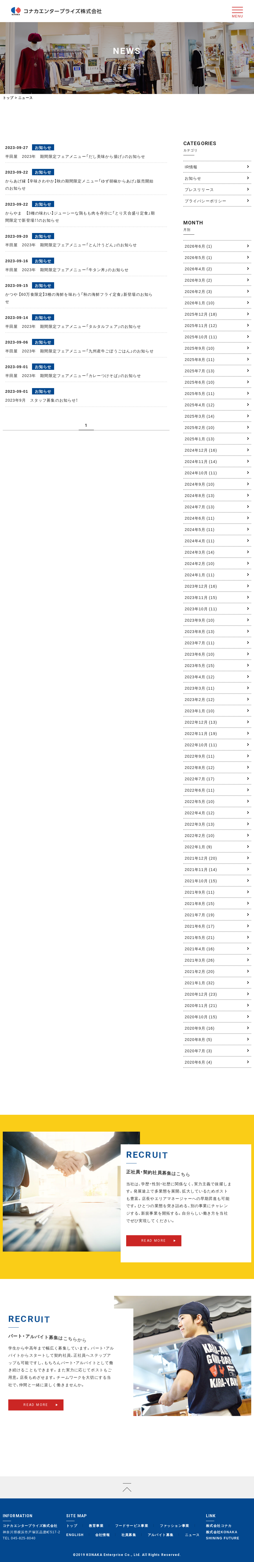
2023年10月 (201, 608)
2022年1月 (198, 846)
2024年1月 (200, 574)
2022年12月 (201, 722)
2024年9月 (200, 484)
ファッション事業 (174, 1525)
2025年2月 (200, 427)
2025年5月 (200, 393)
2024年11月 (201, 461)
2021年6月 (200, 926)
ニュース (192, 1534)
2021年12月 (201, 858)
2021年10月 (201, 880)
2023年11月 (201, 597)
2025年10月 (201, 336)
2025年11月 (201, 325)
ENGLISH (75, 1534)
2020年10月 (201, 1016)
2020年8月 (198, 1039)
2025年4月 (200, 404)
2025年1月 (200, 438)
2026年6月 (198, 246)
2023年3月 (200, 688)
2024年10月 (201, 472)
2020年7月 (198, 1050)
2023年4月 (200, 676)
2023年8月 (200, 631)
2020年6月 (198, 1062)
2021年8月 (200, 903)
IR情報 (191, 166)
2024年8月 (200, 495)
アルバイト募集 (161, 1534)
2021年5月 (200, 937)
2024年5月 (200, 529)
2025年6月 (200, 382)
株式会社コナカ (219, 1525)
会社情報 (102, 1534)
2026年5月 (198, 257)
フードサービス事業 (132, 1525)
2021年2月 (200, 971)
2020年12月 (201, 994)
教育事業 (96, 1525)
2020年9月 (200, 1028)
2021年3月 (200, 960)
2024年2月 (200, 563)
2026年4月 (198, 268)
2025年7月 (200, 370)
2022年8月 (200, 767)
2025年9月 (200, 348)
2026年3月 (198, 280)
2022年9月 (200, 756)
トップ (8, 97)
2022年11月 (201, 733)
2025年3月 (200, 416)
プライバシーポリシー (205, 200)
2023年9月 (200, 620)
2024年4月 (200, 540)
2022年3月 (200, 824)
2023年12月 (201, 586)
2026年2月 (198, 291)
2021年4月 (200, 948)
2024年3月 (200, 552)
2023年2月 (200, 699)
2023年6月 (200, 654)
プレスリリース (199, 189)
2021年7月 (200, 914)
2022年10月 (201, 744)
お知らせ (193, 178)
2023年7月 (200, 642)
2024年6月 (200, 518)
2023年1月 (200, 710)
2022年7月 (200, 778)
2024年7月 (200, 506)
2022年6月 (200, 790)
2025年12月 (201, 314)
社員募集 (128, 1534)
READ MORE (153, 1249)
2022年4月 (200, 812)
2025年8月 (200, 359)
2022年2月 (200, 835)
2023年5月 (200, 665)
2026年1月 (200, 302)
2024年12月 (201, 450)
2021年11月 (201, 869)
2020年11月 (201, 1005)
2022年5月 (200, 801)
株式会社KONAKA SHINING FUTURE (222, 1535)
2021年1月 (200, 982)
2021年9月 (200, 892)
